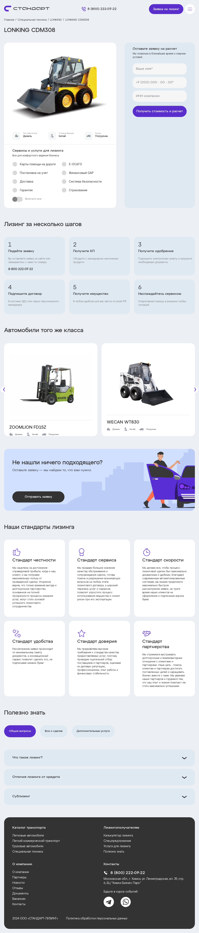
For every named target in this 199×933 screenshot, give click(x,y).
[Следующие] (195, 390)
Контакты (18, 904)
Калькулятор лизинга (118, 835)
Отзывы (17, 888)
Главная (9, 20)
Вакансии (18, 899)
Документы (20, 893)
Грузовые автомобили (27, 846)
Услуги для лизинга (117, 846)
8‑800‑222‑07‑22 (20, 269)
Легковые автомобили (28, 835)
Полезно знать (114, 851)
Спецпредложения (117, 841)
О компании (20, 872)
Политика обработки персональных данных (96, 918)
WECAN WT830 (123, 422)
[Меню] (190, 9)
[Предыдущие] (4, 390)
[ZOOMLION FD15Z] (50, 385)
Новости (18, 882)
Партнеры (19, 877)
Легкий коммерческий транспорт (36, 841)
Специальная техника (32, 20)
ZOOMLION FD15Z (27, 427)
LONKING (56, 20)
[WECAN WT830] (148, 382)
